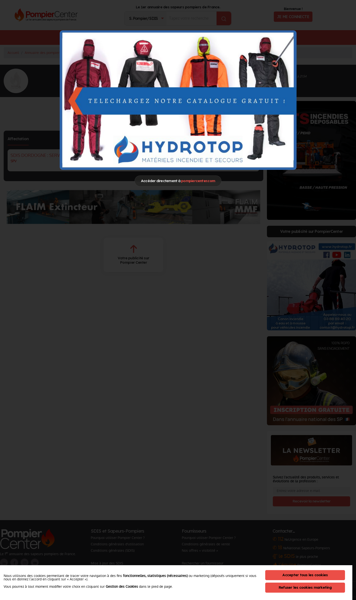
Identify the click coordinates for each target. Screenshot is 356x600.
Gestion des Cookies (122, 586)
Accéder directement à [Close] (178, 180)
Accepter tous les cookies (305, 575)
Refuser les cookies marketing (305, 587)
